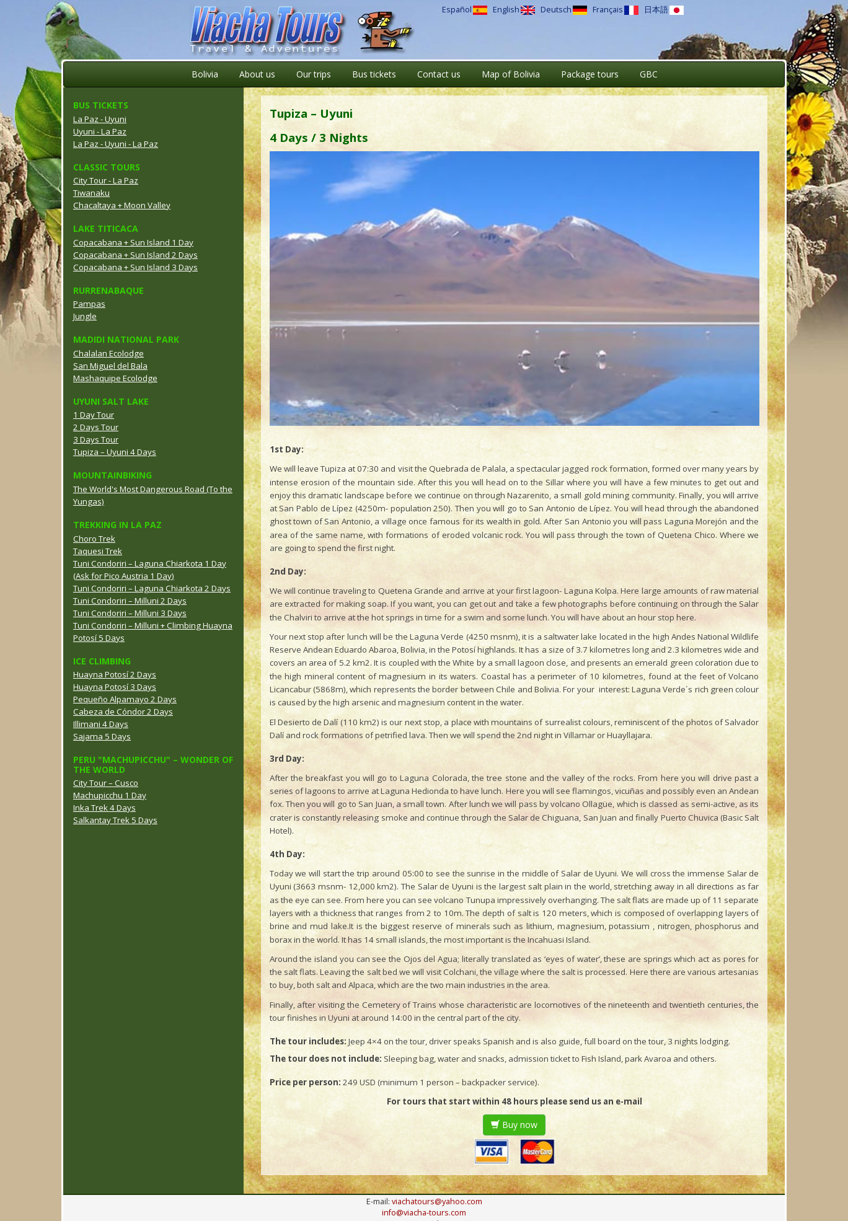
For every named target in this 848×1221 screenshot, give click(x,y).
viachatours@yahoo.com (437, 1201)
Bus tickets (374, 74)
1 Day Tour (93, 414)
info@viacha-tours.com (424, 1212)
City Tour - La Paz (105, 180)
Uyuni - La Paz (99, 131)
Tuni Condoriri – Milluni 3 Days (130, 613)
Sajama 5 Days (102, 736)
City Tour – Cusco (105, 782)
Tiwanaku (91, 192)
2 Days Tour (95, 427)
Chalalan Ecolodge (108, 353)
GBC (649, 74)
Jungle (85, 316)
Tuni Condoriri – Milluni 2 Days (130, 600)
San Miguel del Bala (110, 365)
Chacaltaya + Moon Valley (121, 205)
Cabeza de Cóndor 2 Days (123, 711)
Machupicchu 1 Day (109, 795)
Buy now (514, 1125)
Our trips (313, 74)
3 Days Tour (95, 439)
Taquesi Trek (97, 551)
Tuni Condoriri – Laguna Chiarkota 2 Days (152, 588)
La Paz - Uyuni (99, 119)
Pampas (89, 303)
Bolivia (205, 74)
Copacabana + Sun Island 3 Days (135, 267)
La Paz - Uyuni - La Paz (115, 143)
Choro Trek (94, 538)
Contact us (439, 74)
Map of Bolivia (511, 74)
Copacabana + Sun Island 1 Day (133, 242)
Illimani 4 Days (100, 724)
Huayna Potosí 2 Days (114, 674)
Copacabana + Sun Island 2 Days (135, 254)
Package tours (590, 74)
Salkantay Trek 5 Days (115, 820)
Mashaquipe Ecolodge (115, 378)
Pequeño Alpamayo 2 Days (125, 699)
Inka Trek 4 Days (104, 807)
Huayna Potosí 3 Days (114, 686)
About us (257, 74)
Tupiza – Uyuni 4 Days (114, 451)
